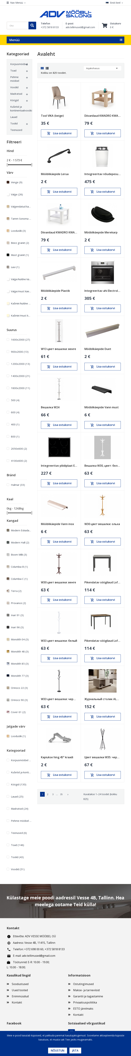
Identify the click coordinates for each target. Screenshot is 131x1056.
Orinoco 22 (19, 687)
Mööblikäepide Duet (97, 349)
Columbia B (19, 566)
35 (61, 794)
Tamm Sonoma (21, 218)
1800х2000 (20, 388)
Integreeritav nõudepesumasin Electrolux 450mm (102, 174)
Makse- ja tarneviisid (86, 990)
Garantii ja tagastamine (88, 996)
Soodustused (20, 984)
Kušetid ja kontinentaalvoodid (17, 108)
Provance (18, 603)
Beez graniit (20, 243)
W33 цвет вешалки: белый (59, 641)
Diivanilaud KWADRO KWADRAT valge (59, 232)
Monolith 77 (20, 675)
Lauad (13, 117)
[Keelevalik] (115, 3)
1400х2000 (20, 376)
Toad (13, 70)
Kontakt (17, 1002)
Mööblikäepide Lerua (55, 174)
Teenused (16, 130)
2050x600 (19, 448)
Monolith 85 (20, 663)
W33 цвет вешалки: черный (59, 699)
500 (15, 400)
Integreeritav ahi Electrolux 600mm (102, 291)
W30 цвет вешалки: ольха (102, 524)
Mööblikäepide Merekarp (101, 232)
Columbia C (19, 578)
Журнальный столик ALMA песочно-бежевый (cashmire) (102, 699)
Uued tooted (20, 990)
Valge (17, 194)
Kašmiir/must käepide (21, 315)
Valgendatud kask (21, 206)
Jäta (75, 1050)
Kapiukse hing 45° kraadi (57, 757)
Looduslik (18, 230)
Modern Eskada (21, 530)
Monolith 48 (20, 651)
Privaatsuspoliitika (85, 1002)
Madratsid (16, 93)
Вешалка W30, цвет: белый (102, 466)
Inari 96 (17, 627)
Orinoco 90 (19, 700)
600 (15, 412)
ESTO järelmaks (83, 1008)
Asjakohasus (102, 68)
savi (15, 267)
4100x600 (19, 460)
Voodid (14, 87)
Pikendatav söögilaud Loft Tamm (102, 641)
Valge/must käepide (21, 291)
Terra (16, 591)
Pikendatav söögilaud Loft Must (102, 582)
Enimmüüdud (20, 996)
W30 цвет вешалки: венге (58, 582)
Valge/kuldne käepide (21, 279)
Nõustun (57, 1050)
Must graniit (20, 255)
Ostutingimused (83, 984)
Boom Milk (19, 554)
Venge (16, 182)
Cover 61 (18, 712)
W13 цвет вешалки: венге (58, 349)
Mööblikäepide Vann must (101, 407)
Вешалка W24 (50, 407)
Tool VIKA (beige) (52, 116)
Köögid (14, 100)
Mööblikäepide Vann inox (57, 524)
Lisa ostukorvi (59, 133)
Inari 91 (17, 615)
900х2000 (19, 351)
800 (15, 436)
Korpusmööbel (17, 64)
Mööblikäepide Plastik (55, 291)
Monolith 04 (20, 639)
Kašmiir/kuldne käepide (21, 303)
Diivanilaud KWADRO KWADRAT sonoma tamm (102, 116)
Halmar (18, 484)
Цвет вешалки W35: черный (102, 757)
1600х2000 (20, 339)
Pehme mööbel (14, 78)
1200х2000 (20, 363)
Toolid (14, 123)
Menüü (14, 40)
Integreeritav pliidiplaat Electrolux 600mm (59, 466)
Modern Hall (20, 542)
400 (15, 424)
